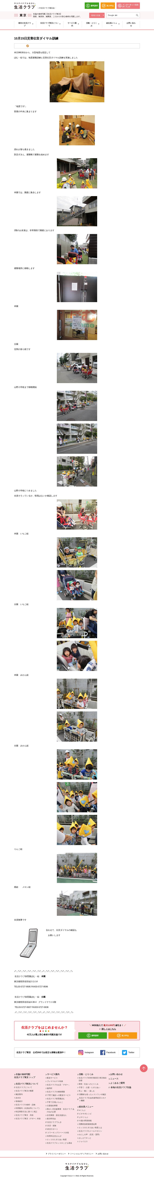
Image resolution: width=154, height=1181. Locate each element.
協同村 (49, 1088)
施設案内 (19, 1094)
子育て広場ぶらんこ (55, 1102)
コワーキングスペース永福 (58, 1132)
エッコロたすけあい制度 (57, 1139)
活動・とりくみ (86, 1074)
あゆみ (18, 1098)
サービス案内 (53, 1074)
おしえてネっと (85, 1138)
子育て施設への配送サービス (59, 1095)
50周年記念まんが (54, 1136)
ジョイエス (83, 1141)
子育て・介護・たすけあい (89, 1087)
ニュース (114, 1079)
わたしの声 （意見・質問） (90, 1134)
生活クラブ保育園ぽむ (56, 1099)
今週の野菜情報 (85, 1121)
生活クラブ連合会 (47, 8)
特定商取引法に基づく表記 (26, 1112)
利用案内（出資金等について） (28, 1108)
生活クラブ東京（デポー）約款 (28, 1119)
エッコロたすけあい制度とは (90, 1128)
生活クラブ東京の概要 (24, 1091)
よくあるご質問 (117, 1083)
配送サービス (52, 1078)
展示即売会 (51, 1119)
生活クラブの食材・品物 (25, 1105)
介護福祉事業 (52, 1106)
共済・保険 (52, 1125)
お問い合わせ (116, 1074)
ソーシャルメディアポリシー (81, 1154)
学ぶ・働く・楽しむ (87, 1091)
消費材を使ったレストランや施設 (93, 1094)
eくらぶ (83, 1110)
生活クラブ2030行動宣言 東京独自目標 (93, 1079)
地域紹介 (19, 1101)
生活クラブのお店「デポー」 (58, 1085)
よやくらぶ (84, 1117)
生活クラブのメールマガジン (90, 1131)
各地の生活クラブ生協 (121, 1087)
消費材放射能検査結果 (88, 1124)
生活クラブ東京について (27, 1084)
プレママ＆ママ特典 (55, 1081)
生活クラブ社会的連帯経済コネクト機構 (93, 1099)
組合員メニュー (86, 1107)
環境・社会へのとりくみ (88, 1084)
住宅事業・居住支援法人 (57, 1115)
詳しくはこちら (109, 1029)
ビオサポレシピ (86, 1113)
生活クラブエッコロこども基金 (59, 1143)
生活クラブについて (24, 1087)
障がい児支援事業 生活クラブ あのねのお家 (60, 1110)
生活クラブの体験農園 (56, 1092)
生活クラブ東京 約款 (24, 1115)
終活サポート (53, 1129)
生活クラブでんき (55, 1122)
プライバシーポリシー (57, 1154)
